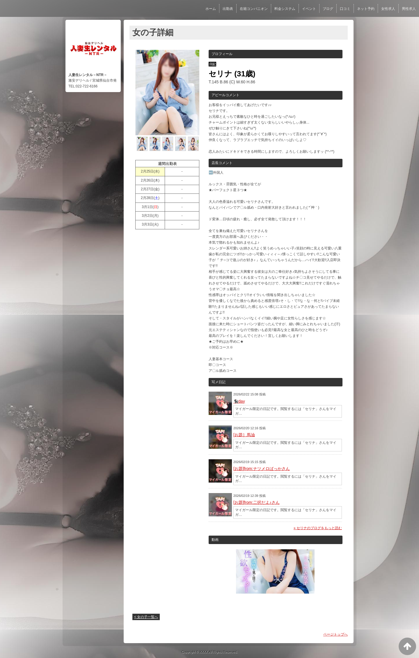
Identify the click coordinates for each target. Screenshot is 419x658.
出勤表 (228, 9)
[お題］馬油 (244, 434)
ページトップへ (335, 634)
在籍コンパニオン (254, 9)
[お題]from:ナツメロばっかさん (261, 468)
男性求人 (409, 9)
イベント (309, 9)
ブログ (328, 9)
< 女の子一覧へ (146, 617)
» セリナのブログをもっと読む (318, 528)
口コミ (345, 9)
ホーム (210, 9)
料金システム (284, 9)
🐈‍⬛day (239, 401)
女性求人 (388, 9)
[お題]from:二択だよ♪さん (256, 502)
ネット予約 (365, 9)
